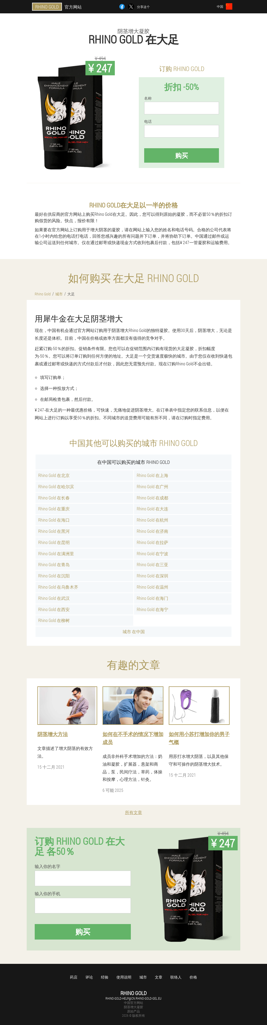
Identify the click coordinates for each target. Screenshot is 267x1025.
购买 (181, 155)
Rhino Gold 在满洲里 (56, 553)
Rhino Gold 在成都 (152, 497)
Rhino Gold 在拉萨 (152, 542)
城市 (143, 977)
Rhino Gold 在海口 (54, 520)
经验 (104, 977)
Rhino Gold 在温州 (152, 587)
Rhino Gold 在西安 (54, 609)
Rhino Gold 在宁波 (152, 553)
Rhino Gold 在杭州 (152, 520)
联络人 (176, 977)
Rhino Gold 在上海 (152, 475)
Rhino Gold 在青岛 (54, 564)
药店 (73, 977)
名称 (148, 98)
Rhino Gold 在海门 (152, 598)
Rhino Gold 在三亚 (152, 564)
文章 (158, 977)
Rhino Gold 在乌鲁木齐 (58, 587)
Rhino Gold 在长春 (54, 497)
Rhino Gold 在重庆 (54, 508)
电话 (148, 121)
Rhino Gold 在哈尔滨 (56, 486)
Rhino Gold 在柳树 (54, 620)
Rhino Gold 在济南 (152, 531)
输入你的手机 (47, 893)
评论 (89, 977)
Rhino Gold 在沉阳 (54, 575)
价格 (193, 977)
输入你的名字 (47, 866)
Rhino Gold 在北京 (54, 475)
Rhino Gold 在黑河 (54, 531)
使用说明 (123, 977)
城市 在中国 (134, 631)
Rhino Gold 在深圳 (152, 575)
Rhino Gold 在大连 (152, 508)
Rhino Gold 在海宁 (152, 609)
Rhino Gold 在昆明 (54, 542)
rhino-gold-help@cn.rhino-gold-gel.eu (133, 998)
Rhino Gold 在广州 (152, 486)
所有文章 (133, 812)
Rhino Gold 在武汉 (54, 598)
